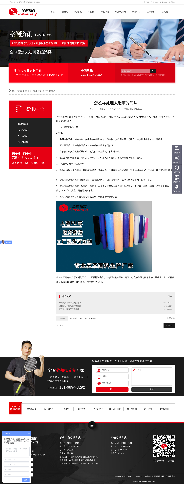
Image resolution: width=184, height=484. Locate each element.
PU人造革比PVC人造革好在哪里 (83, 318)
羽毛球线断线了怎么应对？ (70, 309)
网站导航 (172, 2)
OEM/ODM (120, 12)
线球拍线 (151, 75)
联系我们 (165, 12)
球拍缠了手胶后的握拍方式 (70, 306)
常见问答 (23, 142)
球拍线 (91, 12)
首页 (52, 12)
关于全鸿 (154, 2)
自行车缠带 (160, 75)
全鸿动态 (23, 130)
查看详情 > (171, 318)
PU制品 (78, 12)
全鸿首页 (32, 409)
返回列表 (169, 325)
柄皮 (146, 75)
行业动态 (50, 90)
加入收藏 (145, 2)
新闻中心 (136, 12)
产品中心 (105, 12)
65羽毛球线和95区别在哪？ (70, 303)
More (170, 296)
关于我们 (151, 12)
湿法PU (64, 12)
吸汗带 (141, 75)
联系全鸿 (163, 2)
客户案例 (23, 124)
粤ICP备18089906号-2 (147, 481)
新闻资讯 (38, 90)
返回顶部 (176, 191)
